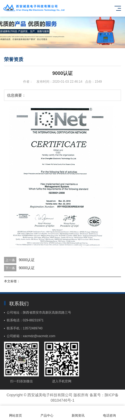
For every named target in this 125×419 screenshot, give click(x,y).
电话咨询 (109, 412)
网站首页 (15, 412)
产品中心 (47, 412)
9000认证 (27, 260)
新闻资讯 (78, 412)
